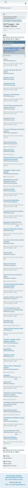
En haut (4, 448)
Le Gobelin (13, 224)
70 (15, 195)
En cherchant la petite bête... (11, 200)
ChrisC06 (12, 254)
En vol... (6, 59)
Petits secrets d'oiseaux (10, 142)
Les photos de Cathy (9, 83)
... (13, 65)
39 (15, 292)
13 (11, 39)
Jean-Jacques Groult (15, 411)
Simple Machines (20, 484)
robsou (12, 213)
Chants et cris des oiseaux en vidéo (13, 328)
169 (16, 303)
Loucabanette (13, 132)
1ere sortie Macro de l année (11, 430)
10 (3, 39)
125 (16, 206)
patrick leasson (14, 161)
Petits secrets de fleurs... (10, 437)
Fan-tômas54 (13, 298)
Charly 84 (12, 85)
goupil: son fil (7, 382)
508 (16, 100)
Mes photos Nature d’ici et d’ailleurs (13, 211)
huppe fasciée (7, 349)
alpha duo (12, 60)
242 (16, 39)
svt (11, 330)
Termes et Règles (12, 479)
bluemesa (12, 190)
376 (16, 89)
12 (9, 39)
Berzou (12, 96)
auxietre (12, 109)
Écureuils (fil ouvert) (9, 118)
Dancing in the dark (9, 189)
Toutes (17, 225)
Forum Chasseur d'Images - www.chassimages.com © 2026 (14, 476)
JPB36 (11, 322)
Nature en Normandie (10, 263)
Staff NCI (12, 51)
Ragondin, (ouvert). (9, 77)
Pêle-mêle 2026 (8, 252)
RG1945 (12, 350)
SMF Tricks (18, 482)
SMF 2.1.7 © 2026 (10, 484)
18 (15, 388)
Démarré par (10, 42)
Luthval (12, 120)
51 (15, 247)
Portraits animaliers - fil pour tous (13, 297)
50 (15, 360)
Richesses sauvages (9, 355)
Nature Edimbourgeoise (10, 410)
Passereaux (7, 375)
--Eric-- (12, 356)
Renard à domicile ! (9, 149)
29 (15, 124)
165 (16, 65)
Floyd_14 (12, 432)
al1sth (11, 230)
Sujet (4, 42)
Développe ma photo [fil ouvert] (12, 222)
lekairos (12, 377)
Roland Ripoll (13, 143)
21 (15, 217)
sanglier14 (13, 265)
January (12, 79)
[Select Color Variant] (25, 3)
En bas (4, 35)
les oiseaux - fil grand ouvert (11, 94)
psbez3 (12, 73)
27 (15, 113)
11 (6, 39)
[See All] (4, 14)
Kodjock (12, 151)
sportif (12, 243)
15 (15, 269)
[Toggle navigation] (6, 2)
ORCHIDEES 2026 (8, 321)
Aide (6, 479)
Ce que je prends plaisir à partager (13, 229)
